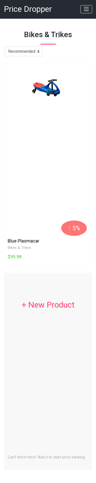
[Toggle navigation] (86, 9)
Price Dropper (28, 9)
